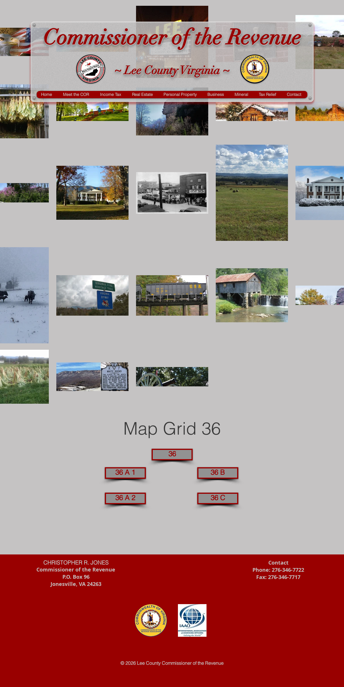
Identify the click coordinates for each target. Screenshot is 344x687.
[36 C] (217, 498)
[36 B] (217, 473)
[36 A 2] (125, 498)
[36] (172, 454)
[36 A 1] (125, 473)
